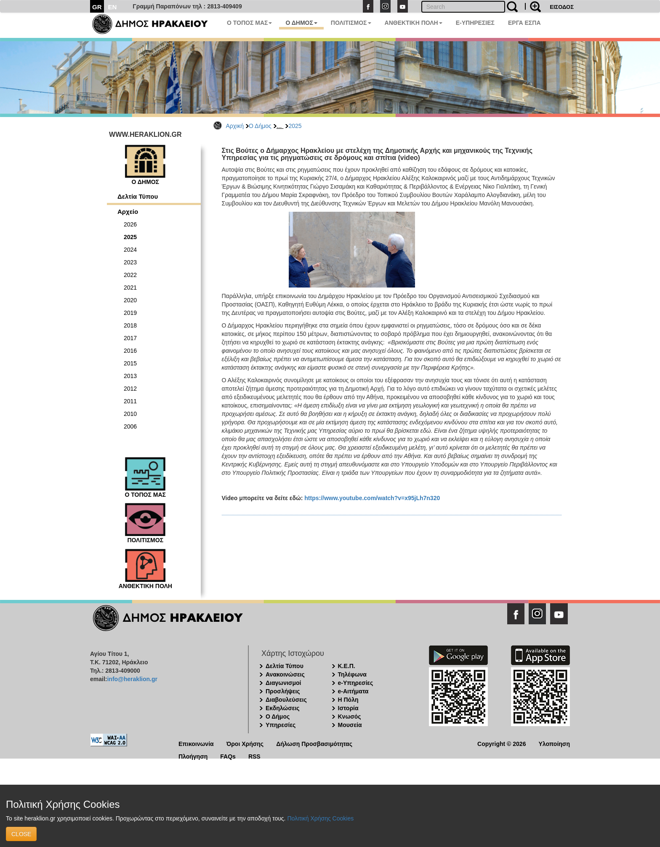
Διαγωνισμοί (283, 682)
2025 (294, 126)
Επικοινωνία (196, 743)
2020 (130, 300)
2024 (130, 249)
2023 (130, 262)
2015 (130, 363)
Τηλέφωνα (352, 674)
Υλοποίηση (554, 743)
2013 (130, 376)
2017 (130, 338)
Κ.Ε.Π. (346, 666)
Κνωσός (349, 716)
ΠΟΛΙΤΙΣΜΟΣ (351, 22)
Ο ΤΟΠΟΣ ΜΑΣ (249, 22)
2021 (130, 287)
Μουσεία (350, 725)
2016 (130, 350)
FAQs (228, 756)
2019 (130, 312)
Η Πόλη (348, 699)
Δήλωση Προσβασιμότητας (314, 743)
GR (97, 7)
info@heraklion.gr (132, 679)
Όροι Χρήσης (245, 743)
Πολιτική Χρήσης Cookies (320, 818)
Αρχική (235, 126)
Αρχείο (127, 211)
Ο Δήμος (260, 126)
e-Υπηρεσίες (355, 682)
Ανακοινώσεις (285, 674)
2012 (130, 388)
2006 (130, 426)
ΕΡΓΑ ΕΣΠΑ (524, 22)
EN (112, 7)
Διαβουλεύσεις (286, 699)
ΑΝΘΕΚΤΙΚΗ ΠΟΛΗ (413, 22)
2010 (130, 413)
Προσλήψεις (283, 691)
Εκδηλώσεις (283, 708)
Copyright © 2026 (501, 743)
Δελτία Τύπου (137, 196)
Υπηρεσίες (280, 725)
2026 (130, 224)
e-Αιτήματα (353, 691)
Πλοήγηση (193, 756)
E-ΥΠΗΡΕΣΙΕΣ (475, 22)
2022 (130, 275)
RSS (254, 756)
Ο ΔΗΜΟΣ (301, 22)
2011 (130, 401)
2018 (130, 325)
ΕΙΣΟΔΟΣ (562, 7)
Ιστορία (348, 708)
